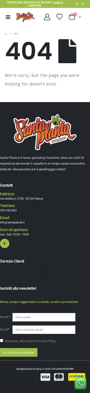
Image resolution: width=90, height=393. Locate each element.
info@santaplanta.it (12, 222)
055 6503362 (8, 210)
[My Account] (47, 17)
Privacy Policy (46, 341)
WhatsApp (82, 4)
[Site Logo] (25, 17)
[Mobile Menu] (8, 17)
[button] (45, 271)
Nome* (5, 317)
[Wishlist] (59, 17)
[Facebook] (76, 4)
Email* (5, 329)
